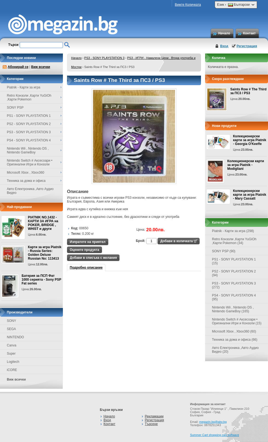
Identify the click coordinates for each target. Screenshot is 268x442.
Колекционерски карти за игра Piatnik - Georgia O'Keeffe (249, 140)
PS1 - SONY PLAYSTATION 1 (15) (234, 261)
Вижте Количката (188, 5)
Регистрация (247, 46)
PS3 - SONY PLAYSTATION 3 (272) (234, 285)
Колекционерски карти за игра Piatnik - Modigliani (245, 165)
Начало (224, 33)
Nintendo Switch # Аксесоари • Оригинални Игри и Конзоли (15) (236, 321)
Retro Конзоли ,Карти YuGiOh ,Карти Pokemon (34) (234, 241)
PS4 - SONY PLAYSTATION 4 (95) (234, 297)
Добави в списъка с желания (93, 258)
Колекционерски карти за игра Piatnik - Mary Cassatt (249, 194)
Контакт (249, 33)
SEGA (11, 329)
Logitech (13, 362)
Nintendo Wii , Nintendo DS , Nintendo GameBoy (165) (233, 309)
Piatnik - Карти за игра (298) (233, 231)
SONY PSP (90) (223, 251)
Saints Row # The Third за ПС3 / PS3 (248, 91)
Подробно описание (86, 267)
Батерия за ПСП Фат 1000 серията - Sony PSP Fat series (41, 279)
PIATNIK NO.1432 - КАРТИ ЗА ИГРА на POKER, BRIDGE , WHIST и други (43, 223)
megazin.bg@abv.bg (213, 421)
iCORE (12, 370)
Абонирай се (18, 67)
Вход (224, 46)
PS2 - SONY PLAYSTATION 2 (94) (234, 273)
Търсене (151, 424)
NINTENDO (15, 337)
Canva (11, 345)
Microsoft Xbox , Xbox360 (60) (234, 331)
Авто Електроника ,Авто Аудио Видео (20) (235, 350)
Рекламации (154, 416)
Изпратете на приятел (88, 242)
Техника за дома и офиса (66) (234, 340)
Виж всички (40, 67)
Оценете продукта (84, 250)
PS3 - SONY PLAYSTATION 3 (104, 58)
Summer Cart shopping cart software (214, 435)
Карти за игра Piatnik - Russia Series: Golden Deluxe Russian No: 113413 (45, 252)
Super (11, 353)
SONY (11, 321)
